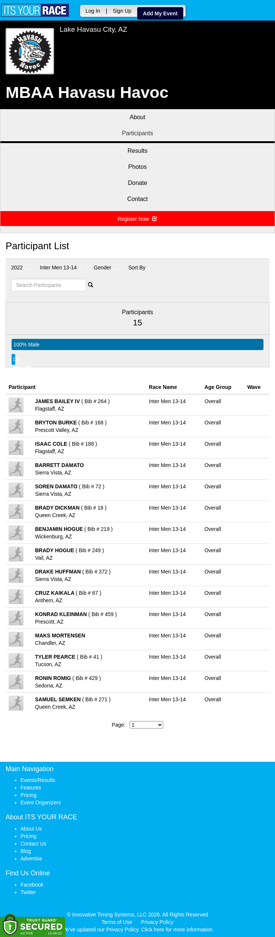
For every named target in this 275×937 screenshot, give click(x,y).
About (137, 117)
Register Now (138, 219)
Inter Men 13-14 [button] (61, 267)
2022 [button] (19, 267)
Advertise (31, 859)
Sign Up (121, 11)
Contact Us (33, 844)
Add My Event (159, 13)
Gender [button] (105, 267)
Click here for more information (176, 930)
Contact (137, 199)
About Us (31, 829)
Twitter (28, 892)
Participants (137, 133)
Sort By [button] (139, 267)
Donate (137, 183)
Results (137, 151)
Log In (92, 11)
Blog (25, 851)
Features (30, 788)
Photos (137, 167)
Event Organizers (40, 802)
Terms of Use (117, 922)
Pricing (28, 795)
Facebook (31, 885)
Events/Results (37, 780)
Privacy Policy (157, 922)
